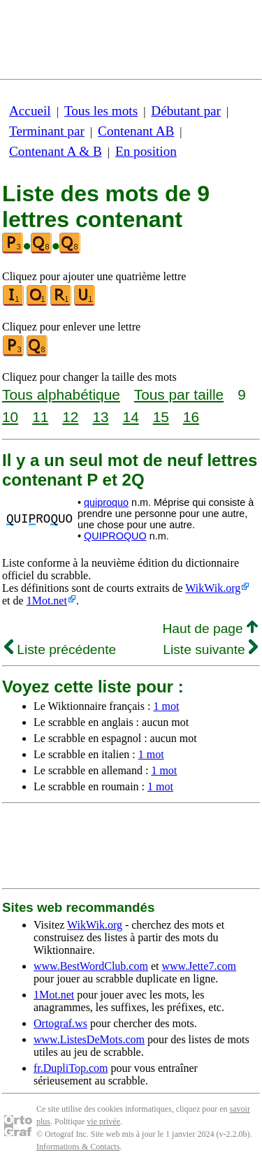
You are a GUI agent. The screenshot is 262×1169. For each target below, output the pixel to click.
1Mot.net (47, 601)
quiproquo (106, 502)
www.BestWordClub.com (91, 966)
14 (131, 417)
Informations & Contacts (77, 1147)
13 (100, 417)
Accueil (30, 110)
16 (191, 417)
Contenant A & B (55, 151)
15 (161, 417)
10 (10, 417)
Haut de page (210, 628)
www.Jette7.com (198, 966)
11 (40, 417)
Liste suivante (210, 649)
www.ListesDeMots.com (89, 1039)
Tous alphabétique (61, 394)
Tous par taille (179, 394)
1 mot (166, 706)
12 (70, 417)
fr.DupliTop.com (71, 1068)
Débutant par (186, 110)
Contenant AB (136, 131)
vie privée (103, 1121)
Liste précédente (60, 649)
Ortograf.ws (60, 1023)
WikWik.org (212, 588)
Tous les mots (101, 110)
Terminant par (47, 131)
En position (146, 151)
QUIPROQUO (115, 536)
